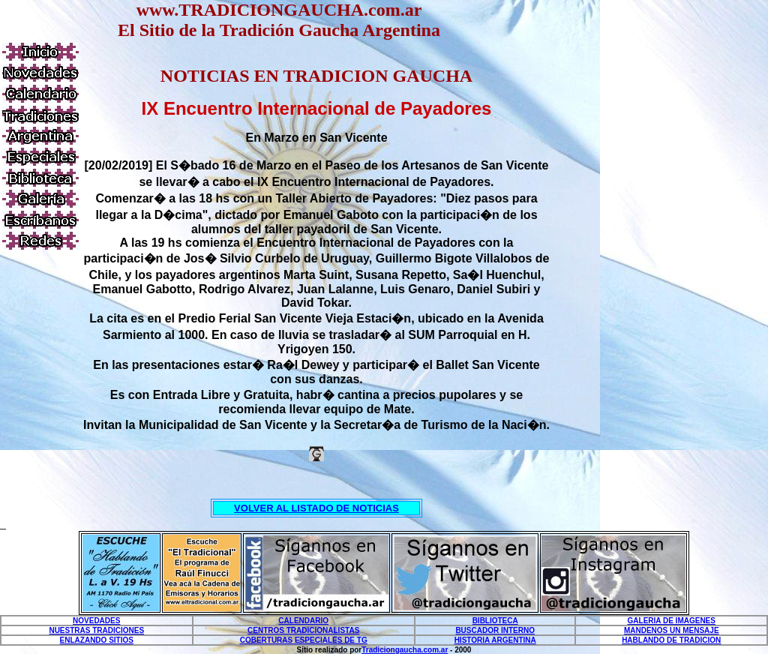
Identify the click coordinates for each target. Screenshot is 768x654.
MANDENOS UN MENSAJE (671, 630)
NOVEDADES (96, 620)
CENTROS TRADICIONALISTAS (303, 630)
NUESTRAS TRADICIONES (96, 630)
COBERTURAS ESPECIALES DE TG (304, 640)
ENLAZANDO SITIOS (97, 640)
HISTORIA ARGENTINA (495, 640)
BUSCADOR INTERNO (495, 630)
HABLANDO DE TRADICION (671, 640)
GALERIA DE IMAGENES (672, 620)
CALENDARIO (303, 620)
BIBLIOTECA (495, 620)
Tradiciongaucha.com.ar (405, 650)
